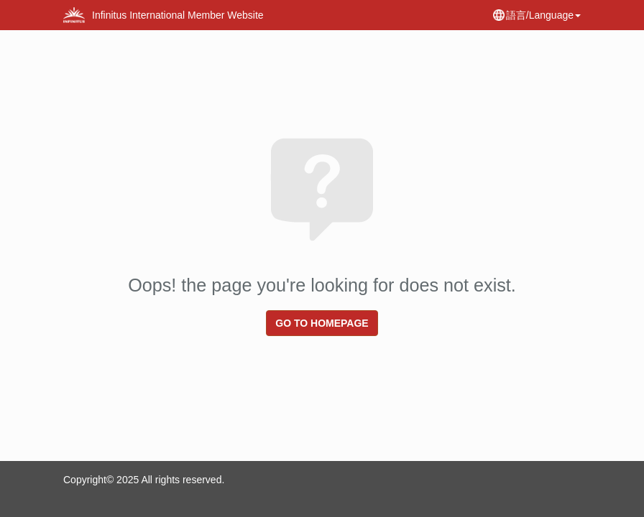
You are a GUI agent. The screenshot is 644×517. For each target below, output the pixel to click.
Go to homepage (321, 323)
